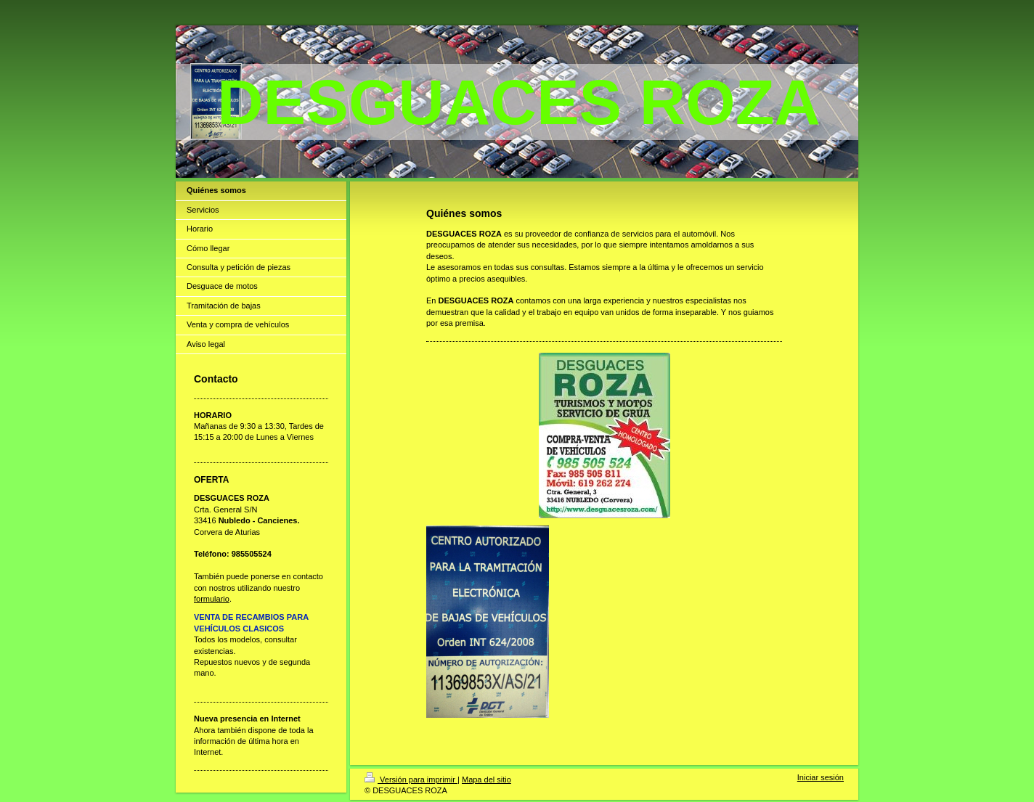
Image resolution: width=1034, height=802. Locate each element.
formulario (211, 598)
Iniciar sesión (820, 777)
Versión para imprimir (411, 779)
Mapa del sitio (486, 779)
